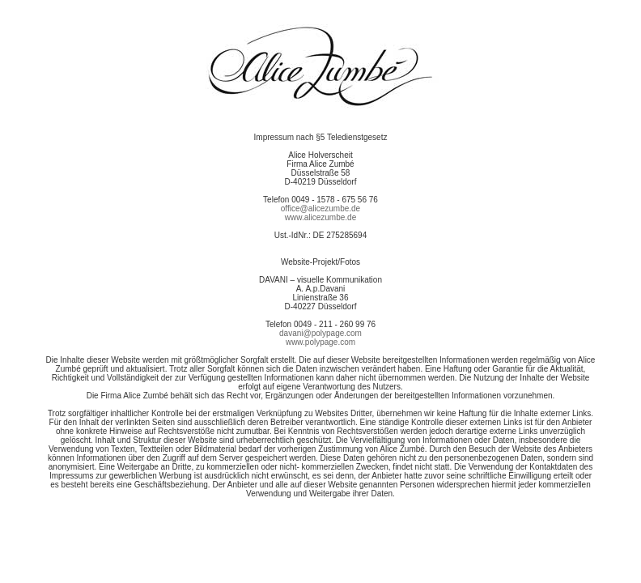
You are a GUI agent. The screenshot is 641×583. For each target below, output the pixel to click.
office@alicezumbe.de (320, 208)
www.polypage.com (320, 342)
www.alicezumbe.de (320, 217)
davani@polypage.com (320, 333)
